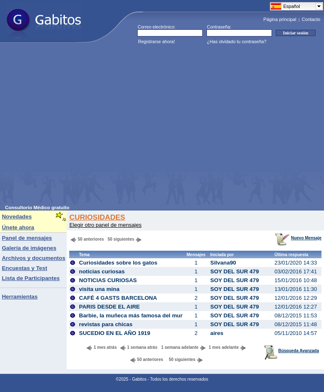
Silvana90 (223, 263)
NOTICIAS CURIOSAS (108, 280)
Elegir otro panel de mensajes (105, 225)
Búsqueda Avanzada (291, 350)
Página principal (280, 19)
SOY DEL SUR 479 (234, 271)
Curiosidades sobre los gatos (118, 263)
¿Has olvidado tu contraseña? (237, 41)
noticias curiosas (102, 271)
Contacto (311, 19)
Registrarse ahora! (156, 41)
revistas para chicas (105, 324)
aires (216, 333)
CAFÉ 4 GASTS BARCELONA (118, 298)
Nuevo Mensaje (298, 238)
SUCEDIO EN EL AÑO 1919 (114, 333)
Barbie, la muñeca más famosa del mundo (135, 315)
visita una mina (99, 289)
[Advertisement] (78, 126)
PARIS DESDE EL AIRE (109, 307)
